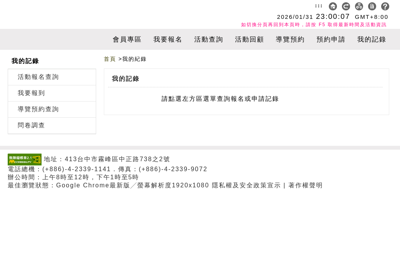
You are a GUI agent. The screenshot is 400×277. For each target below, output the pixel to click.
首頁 (110, 59)
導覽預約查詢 (38, 109)
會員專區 (127, 39)
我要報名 (168, 39)
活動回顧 (249, 39)
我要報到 (31, 93)
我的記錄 (372, 39)
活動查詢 (208, 39)
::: (319, 5)
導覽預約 (290, 39)
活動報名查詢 (38, 76)
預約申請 (331, 39)
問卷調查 (31, 125)
